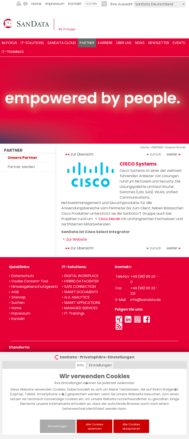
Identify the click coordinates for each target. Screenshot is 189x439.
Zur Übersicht (79, 154)
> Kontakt (17, 318)
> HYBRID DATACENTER (80, 281)
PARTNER (87, 42)
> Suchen (17, 302)
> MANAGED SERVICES (80, 308)
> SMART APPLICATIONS (81, 302)
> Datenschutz (21, 275)
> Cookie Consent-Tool (28, 281)
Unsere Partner (175, 147)
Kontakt (75, 3)
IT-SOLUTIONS (32, 42)
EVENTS (179, 42)
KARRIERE (105, 42)
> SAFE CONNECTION (79, 286)
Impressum (54, 3)
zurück (153, 154)
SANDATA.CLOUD (61, 42)
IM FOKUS (9, 42)
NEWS (140, 42)
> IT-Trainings (73, 313)
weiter (173, 154)
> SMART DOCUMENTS (80, 291)
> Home (15, 308)
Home (36, 3)
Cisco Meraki (107, 218)
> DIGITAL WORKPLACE (80, 275)
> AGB (14, 291)
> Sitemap (17, 297)
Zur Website (74, 239)
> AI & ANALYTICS (76, 297)
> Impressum (19, 313)
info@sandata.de (145, 299)
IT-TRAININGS (13, 51)
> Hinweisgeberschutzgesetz (33, 286)
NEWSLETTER (158, 42)
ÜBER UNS (123, 42)
